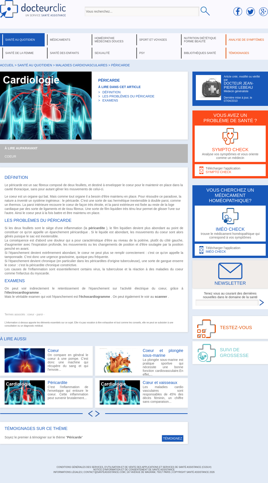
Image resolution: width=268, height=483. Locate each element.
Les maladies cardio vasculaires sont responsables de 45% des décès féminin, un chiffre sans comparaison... (141, 392)
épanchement (59, 232)
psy (142, 53)
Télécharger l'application (230, 170)
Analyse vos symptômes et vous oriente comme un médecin (230, 144)
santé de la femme (19, 53)
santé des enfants (64, 53)
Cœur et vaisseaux (160, 382)
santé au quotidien (20, 39)
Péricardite (57, 382)
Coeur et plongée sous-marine (163, 353)
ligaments (50, 209)
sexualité (102, 53)
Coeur (10, 156)
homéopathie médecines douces (109, 40)
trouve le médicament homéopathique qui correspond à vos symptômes (230, 223)
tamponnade (13, 257)
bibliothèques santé (200, 53)
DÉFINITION (111, 92)
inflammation (73, 228)
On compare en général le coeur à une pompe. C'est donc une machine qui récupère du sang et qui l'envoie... (46, 360)
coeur (130, 185)
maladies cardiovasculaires (81, 65)
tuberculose (115, 269)
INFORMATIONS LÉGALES (67, 472)
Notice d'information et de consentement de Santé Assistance (134, 469)
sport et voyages (153, 39)
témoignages (239, 53)
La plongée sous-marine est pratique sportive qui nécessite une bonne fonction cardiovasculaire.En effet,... (141, 362)
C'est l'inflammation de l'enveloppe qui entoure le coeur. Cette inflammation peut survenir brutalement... (46, 392)
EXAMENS (110, 100)
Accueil (7, 65)
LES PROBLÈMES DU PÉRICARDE (128, 96)
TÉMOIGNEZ (172, 438)
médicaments (60, 39)
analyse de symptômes (246, 39)
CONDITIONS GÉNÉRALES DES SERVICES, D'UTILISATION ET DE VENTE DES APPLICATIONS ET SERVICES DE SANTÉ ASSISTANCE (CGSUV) (134, 467)
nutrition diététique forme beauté (200, 40)
